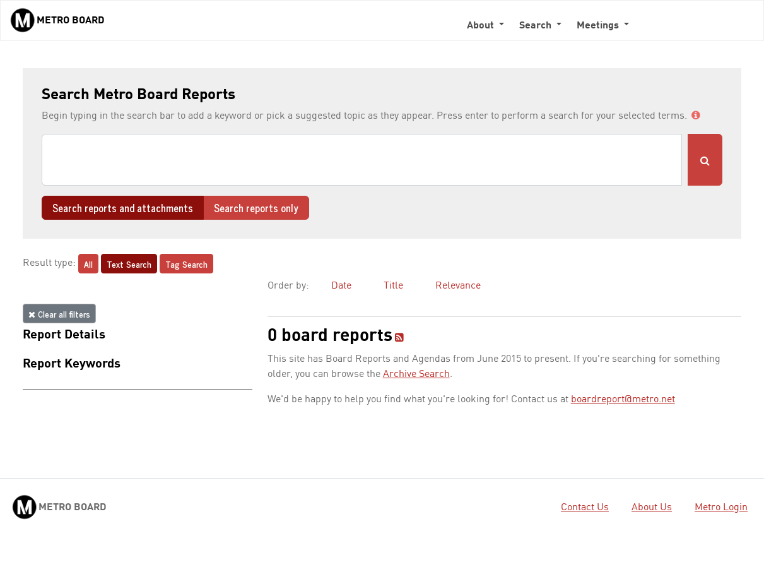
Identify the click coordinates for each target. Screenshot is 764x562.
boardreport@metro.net (623, 400)
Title (393, 286)
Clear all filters (59, 313)
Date (341, 286)
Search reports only (256, 208)
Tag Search (186, 263)
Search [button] (536, 26)
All (88, 263)
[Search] (362, 160)
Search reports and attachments (122, 208)
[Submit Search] (705, 160)
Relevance (458, 286)
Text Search (129, 263)
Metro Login (721, 508)
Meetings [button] (599, 26)
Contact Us (585, 508)
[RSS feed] (399, 338)
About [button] (482, 26)
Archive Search (416, 374)
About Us (652, 508)
